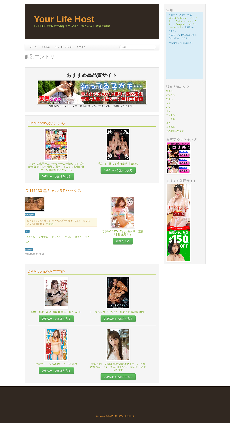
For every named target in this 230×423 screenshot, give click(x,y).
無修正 (169, 91)
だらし (67, 237)
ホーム (33, 47)
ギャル (169, 111)
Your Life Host (64, 19)
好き (88, 237)
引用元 (50, 223)
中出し (169, 99)
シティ (169, 103)
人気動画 (45, 47)
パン (168, 107)
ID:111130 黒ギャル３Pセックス (53, 191)
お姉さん (170, 95)
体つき (78, 237)
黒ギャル (30, 237)
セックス (56, 237)
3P (27, 242)
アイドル (170, 115)
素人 (168, 123)
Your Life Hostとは (63, 47)
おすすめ (43, 237)
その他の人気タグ (175, 131)
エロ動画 (170, 127)
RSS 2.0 (81, 47)
